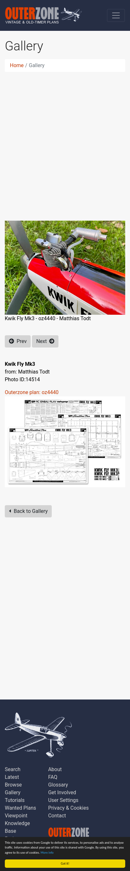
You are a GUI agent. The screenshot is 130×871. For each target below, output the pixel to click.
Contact (57, 816)
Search (12, 769)
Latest (12, 777)
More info (47, 852)
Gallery (12, 792)
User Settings (63, 800)
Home (17, 65)
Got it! (65, 863)
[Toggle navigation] (116, 15)
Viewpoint (16, 816)
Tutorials (15, 800)
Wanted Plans (20, 808)
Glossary (58, 785)
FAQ (52, 777)
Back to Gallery (28, 511)
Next (45, 341)
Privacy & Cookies (68, 808)
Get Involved (62, 792)
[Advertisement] (65, 142)
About (55, 769)
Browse (13, 785)
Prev (18, 341)
